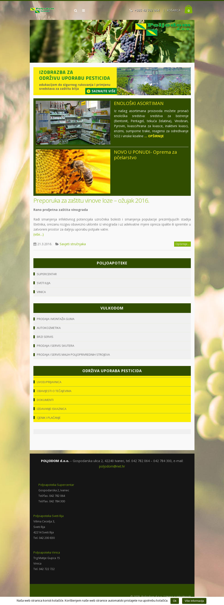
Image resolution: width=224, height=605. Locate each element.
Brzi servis (45, 337)
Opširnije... (182, 244)
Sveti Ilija (43, 283)
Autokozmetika (49, 328)
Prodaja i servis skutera (55, 346)
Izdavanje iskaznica (51, 409)
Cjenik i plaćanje (49, 418)
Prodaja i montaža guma (55, 319)
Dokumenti (45, 400)
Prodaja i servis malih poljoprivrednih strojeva (73, 354)
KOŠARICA (174, 10)
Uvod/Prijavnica (49, 382)
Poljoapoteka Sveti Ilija (48, 516)
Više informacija (194, 600)
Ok (174, 600)
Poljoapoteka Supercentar (56, 485)
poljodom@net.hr (112, 466)
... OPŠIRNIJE (154, 136)
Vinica (41, 292)
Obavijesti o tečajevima (54, 391)
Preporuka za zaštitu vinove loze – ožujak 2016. (91, 200)
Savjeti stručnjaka (73, 244)
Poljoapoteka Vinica (46, 552)
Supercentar (47, 274)
